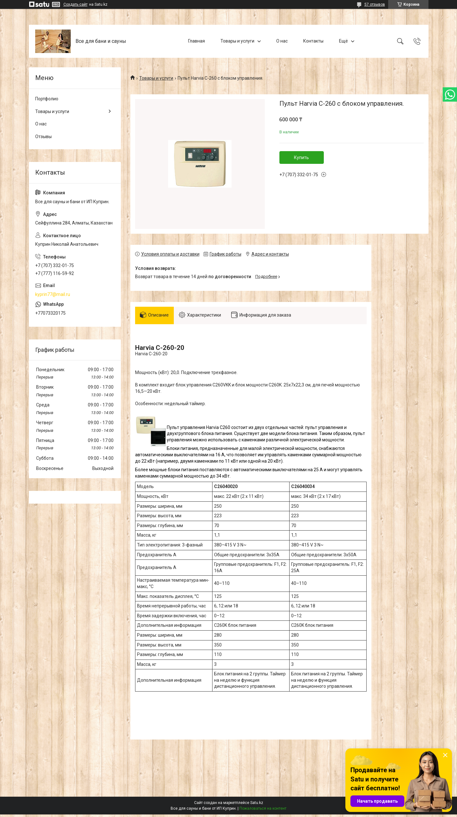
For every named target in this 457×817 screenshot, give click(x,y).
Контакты (313, 41)
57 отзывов (374, 4)
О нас (282, 41)
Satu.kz (256, 805)
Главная (196, 41)
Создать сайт (75, 4)
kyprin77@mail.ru (52, 294)
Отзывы (43, 136)
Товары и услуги (237, 41)
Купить (301, 157)
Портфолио (46, 98)
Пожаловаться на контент (262, 811)
